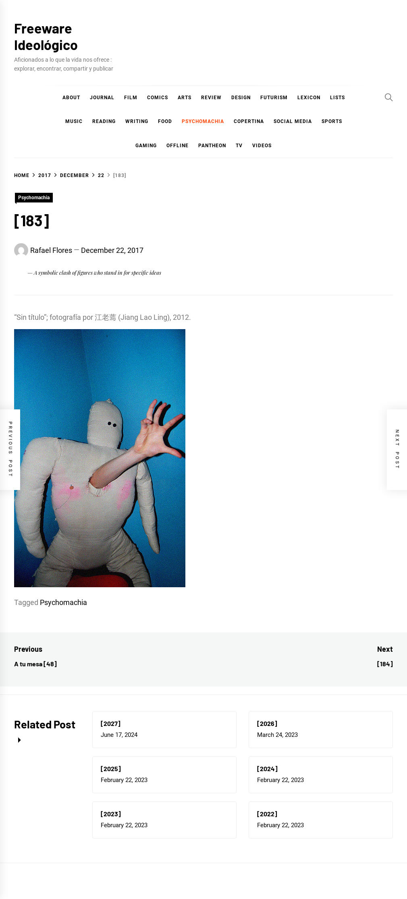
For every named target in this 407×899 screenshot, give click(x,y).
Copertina (249, 121)
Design (241, 97)
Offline (177, 145)
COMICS (157, 97)
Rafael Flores (51, 250)
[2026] (267, 723)
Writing (136, 121)
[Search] (389, 97)
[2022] (267, 814)
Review (211, 97)
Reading (104, 121)
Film (130, 97)
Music (74, 121)
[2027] (110, 723)
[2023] (111, 814)
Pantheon (212, 145)
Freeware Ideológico (46, 36)
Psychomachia (203, 121)
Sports (332, 121)
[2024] (267, 768)
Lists (337, 97)
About (71, 97)
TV (239, 145)
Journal (102, 97)
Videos (262, 145)
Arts (184, 97)
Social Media (293, 121)
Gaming (146, 145)
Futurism (274, 97)
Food (165, 121)
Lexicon (308, 97)
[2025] (111, 768)
